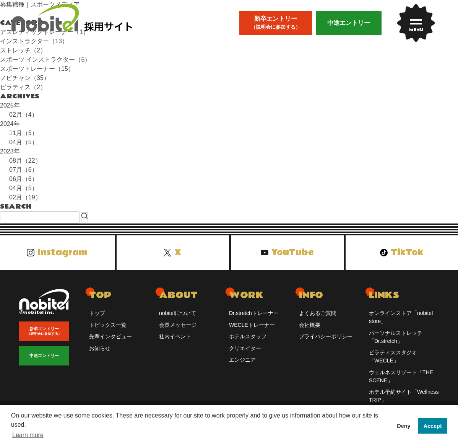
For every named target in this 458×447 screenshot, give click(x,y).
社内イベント (175, 336)
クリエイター (245, 348)
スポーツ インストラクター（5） (45, 59)
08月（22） (25, 160)
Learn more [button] (28, 435)
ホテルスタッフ (247, 336)
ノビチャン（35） (25, 78)
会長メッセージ (178, 325)
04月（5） (23, 142)
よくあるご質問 (317, 313)
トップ (97, 313)
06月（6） (23, 179)
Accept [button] (433, 426)
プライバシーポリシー (325, 336)
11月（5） (23, 133)
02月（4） (23, 114)
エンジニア (242, 360)
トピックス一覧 (108, 325)
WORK (246, 295)
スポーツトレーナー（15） (37, 68)
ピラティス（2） (23, 87)
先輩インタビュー (110, 336)
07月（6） (23, 169)
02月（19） (25, 197)
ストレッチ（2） (23, 50)
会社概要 (309, 325)
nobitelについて (177, 313)
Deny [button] (403, 426)
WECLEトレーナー (252, 325)
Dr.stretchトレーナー (254, 313)
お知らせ (99, 348)
